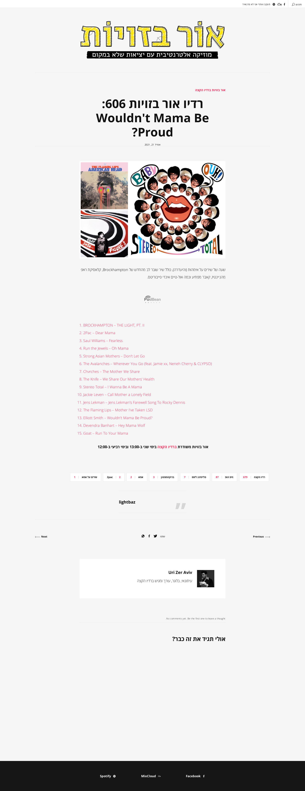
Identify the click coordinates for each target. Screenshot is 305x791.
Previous (261, 536)
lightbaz (127, 502)
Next (41, 536)
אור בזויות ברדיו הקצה (210, 90)
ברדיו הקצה (167, 446)
